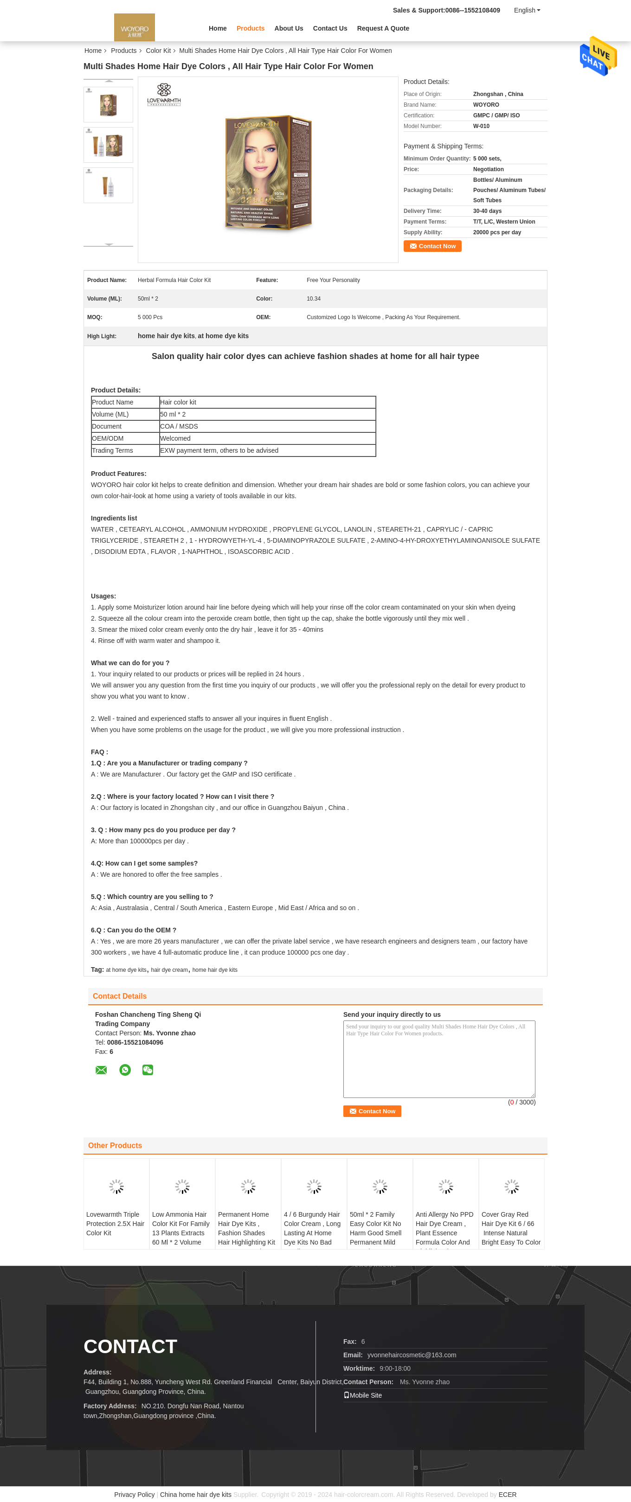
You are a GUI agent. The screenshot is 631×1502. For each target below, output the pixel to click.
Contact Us (330, 28)
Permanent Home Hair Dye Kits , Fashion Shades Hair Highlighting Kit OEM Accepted (246, 1233)
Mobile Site (362, 1395)
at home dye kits (126, 970)
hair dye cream (169, 970)
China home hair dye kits (196, 1494)
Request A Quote (383, 28)
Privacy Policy (134, 1494)
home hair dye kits (215, 970)
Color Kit (158, 50)
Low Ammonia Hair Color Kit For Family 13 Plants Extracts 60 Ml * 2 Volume (181, 1228)
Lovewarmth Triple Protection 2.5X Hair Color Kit (115, 1224)
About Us (289, 28)
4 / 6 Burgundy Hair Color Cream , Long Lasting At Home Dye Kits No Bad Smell (312, 1233)
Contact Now (437, 246)
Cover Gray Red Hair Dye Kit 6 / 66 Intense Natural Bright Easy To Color (511, 1228)
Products (251, 28)
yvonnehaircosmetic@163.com (412, 1355)
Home (218, 28)
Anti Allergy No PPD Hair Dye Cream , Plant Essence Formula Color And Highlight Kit (445, 1233)
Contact (130, 1346)
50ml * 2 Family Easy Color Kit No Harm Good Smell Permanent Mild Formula (375, 1233)
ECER (508, 1494)
